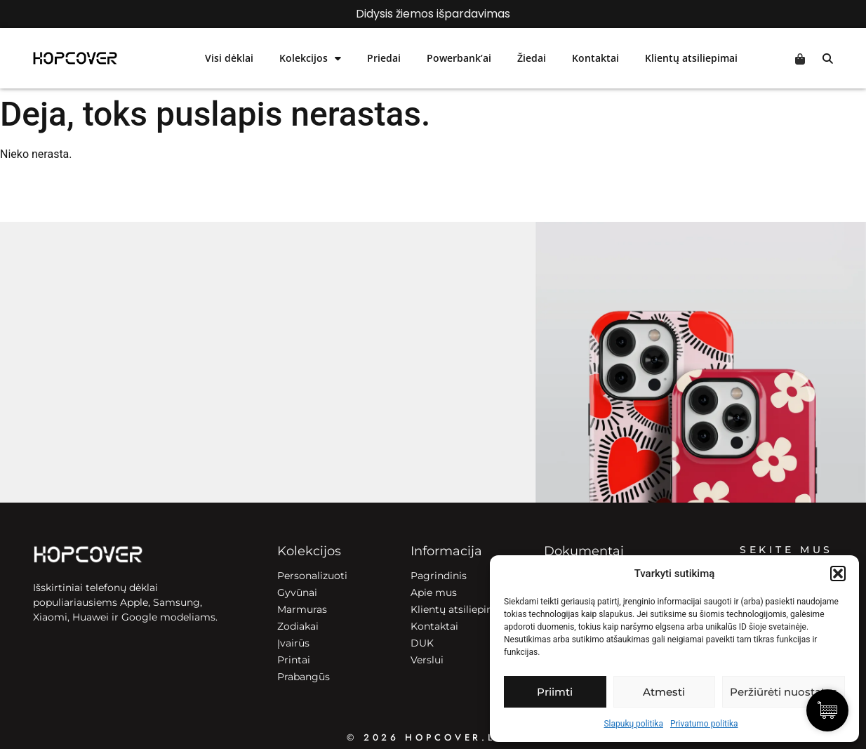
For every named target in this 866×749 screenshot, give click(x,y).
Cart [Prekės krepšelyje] (800, 59)
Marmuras (302, 609)
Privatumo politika (704, 724)
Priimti (555, 691)
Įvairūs (293, 643)
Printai (293, 660)
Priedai (384, 58)
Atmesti (664, 691)
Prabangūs (303, 676)
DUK (422, 643)
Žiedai (531, 58)
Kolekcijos (310, 58)
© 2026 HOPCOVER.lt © (433, 737)
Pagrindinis (439, 575)
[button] (838, 573)
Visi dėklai (229, 58)
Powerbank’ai (459, 58)
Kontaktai (595, 58)
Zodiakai (298, 626)
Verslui (427, 660)
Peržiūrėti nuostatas (783, 691)
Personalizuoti (312, 575)
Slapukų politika (633, 724)
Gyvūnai (297, 592)
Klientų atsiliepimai (691, 58)
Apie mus (434, 592)
